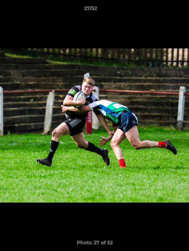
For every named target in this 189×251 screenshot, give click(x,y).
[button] (164, 10)
